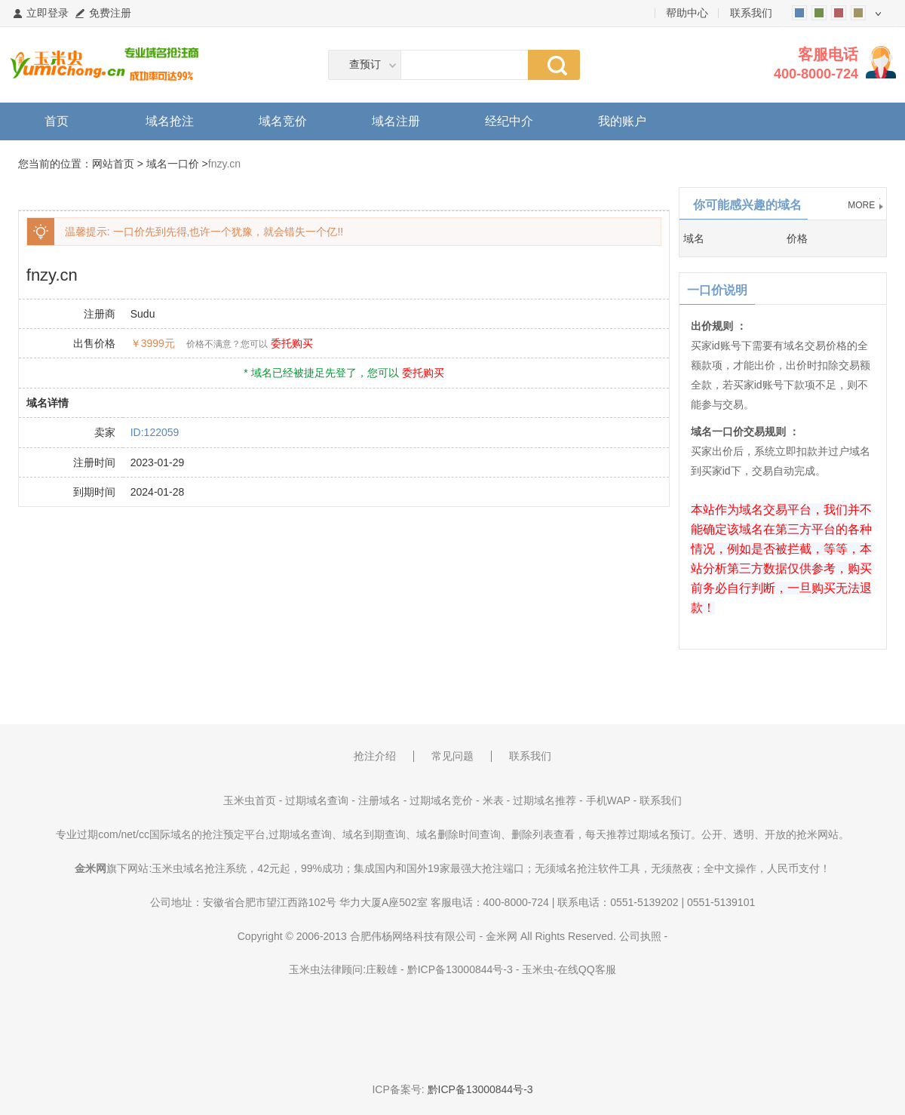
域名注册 (396, 121)
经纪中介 (509, 121)
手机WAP (608, 800)
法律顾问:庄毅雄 (359, 969)
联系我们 (751, 13)
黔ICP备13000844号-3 (460, 969)
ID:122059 (154, 432)
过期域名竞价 (441, 800)
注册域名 (379, 800)
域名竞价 (283, 121)
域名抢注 (170, 121)
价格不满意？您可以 (227, 344)
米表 (493, 800)
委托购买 (292, 343)
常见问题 (452, 756)
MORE (861, 205)
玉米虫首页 (249, 800)
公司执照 (640, 936)
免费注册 (110, 13)
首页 (56, 121)
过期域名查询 (316, 800)
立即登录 (47, 13)
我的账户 (622, 121)
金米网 (501, 936)
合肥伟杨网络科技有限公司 (413, 936)
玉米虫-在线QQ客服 (568, 969)
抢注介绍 (375, 756)
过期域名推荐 (544, 800)
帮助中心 (687, 13)
